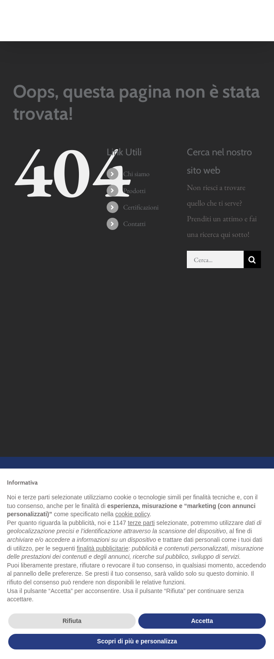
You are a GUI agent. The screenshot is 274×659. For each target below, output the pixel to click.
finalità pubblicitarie (102, 548)
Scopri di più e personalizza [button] (137, 641)
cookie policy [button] (132, 514)
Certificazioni (141, 207)
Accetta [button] (202, 620)
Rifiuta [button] (72, 620)
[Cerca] (252, 259)
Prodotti (134, 190)
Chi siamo (136, 173)
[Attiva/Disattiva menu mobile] (256, 25)
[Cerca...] (215, 259)
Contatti (134, 223)
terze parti (141, 522)
